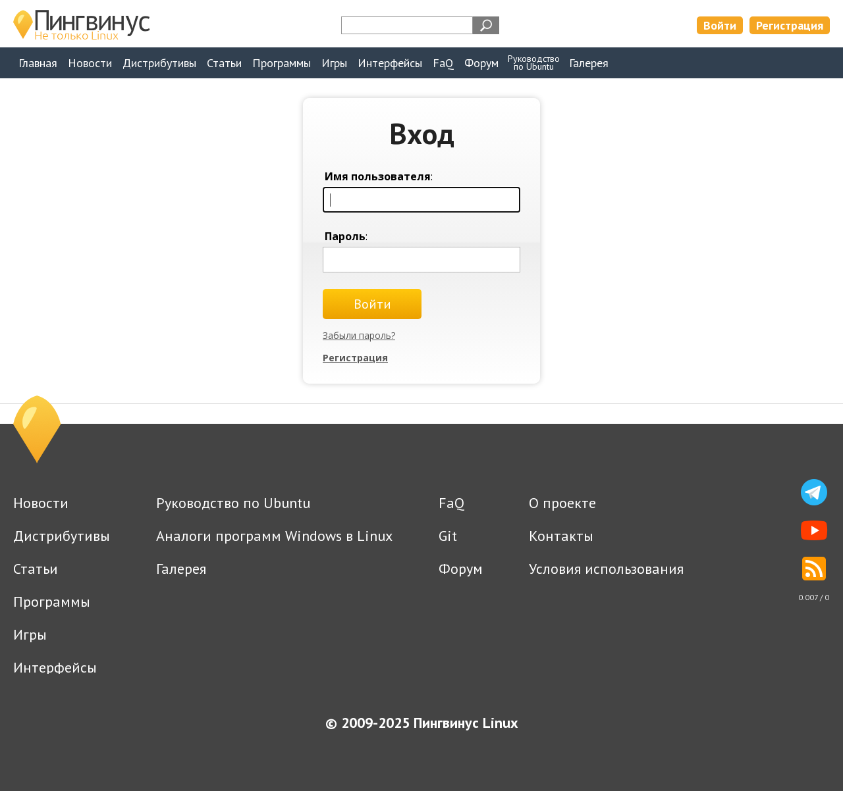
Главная (37, 62)
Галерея (589, 62)
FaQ (443, 62)
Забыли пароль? (359, 335)
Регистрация (789, 25)
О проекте (562, 503)
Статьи (224, 62)
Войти (719, 25)
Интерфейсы (390, 62)
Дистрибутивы (159, 62)
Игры (334, 62)
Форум (481, 62)
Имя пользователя (378, 176)
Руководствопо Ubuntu (534, 62)
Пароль (345, 236)
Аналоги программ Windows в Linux (274, 535)
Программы (281, 62)
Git (448, 535)
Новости (90, 62)
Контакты (561, 535)
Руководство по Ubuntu (233, 503)
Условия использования (606, 568)
